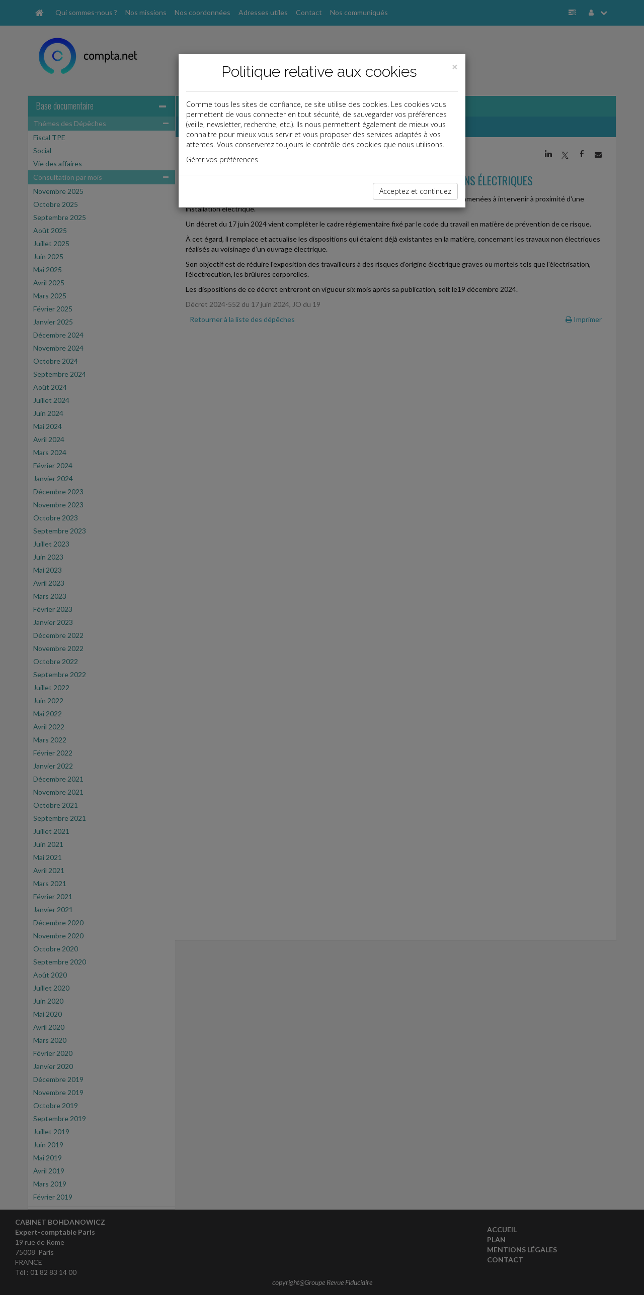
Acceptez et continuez (415, 191)
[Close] (455, 67)
